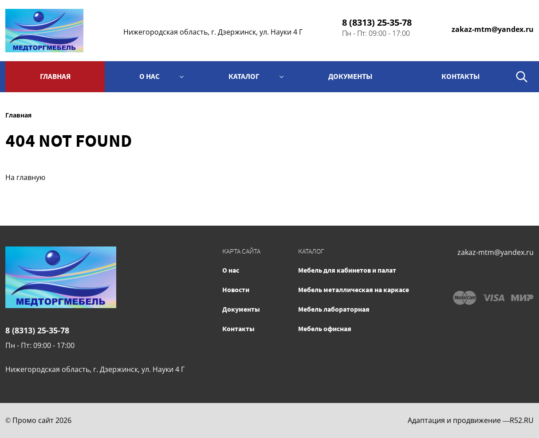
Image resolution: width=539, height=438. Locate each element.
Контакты (238, 328)
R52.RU (522, 420)
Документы (350, 76)
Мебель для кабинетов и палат (347, 270)
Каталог (244, 76)
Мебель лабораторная (334, 309)
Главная (55, 76)
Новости (235, 289)
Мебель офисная (324, 328)
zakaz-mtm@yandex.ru (493, 29)
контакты (460, 76)
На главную (25, 177)
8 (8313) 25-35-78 (377, 22)
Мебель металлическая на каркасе (353, 289)
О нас (149, 76)
